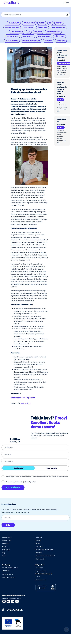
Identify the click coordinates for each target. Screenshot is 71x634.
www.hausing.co (26, 403)
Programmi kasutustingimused (44, 549)
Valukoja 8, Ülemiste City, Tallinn (11, 598)
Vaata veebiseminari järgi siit (23, 397)
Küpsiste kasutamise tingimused (45, 556)
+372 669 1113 (39, 568)
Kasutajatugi (6, 549)
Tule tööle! (39, 537)
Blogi (3, 553)
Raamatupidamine (12, 41)
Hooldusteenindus (44, 36)
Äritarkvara (42, 27)
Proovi (4, 556)
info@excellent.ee (7, 574)
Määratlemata (14, 23)
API (29, 32)
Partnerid (38, 540)
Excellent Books (6, 537)
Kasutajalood (28, 27)
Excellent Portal (17, 32)
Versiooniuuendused (58, 27)
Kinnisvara (48, 41)
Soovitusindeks (28, 36)
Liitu (8, 525)
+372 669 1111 (5, 571)
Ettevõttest (39, 553)
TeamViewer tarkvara (8, 577)
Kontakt (38, 543)
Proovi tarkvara (51, 468)
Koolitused (38, 32)
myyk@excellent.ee (41, 571)
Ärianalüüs (61, 41)
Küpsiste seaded (40, 559)
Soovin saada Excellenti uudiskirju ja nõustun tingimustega (21, 482)
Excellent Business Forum (31, 41)
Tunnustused (39, 546)
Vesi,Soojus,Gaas (12, 36)
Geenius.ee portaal (53, 32)
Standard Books (29, 23)
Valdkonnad (5, 543)
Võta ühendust (18, 468)
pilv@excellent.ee (41, 580)
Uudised (42, 23)
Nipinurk (59, 23)
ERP (50, 23)
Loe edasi (62, 74)
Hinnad (4, 546)
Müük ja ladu (59, 36)
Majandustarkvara (12, 27)
